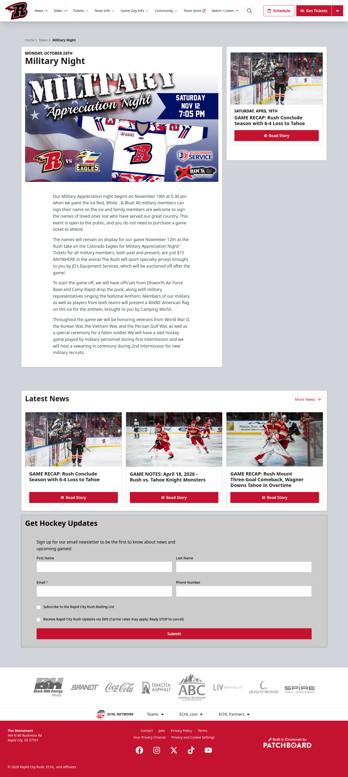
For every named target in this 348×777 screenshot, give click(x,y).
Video (60, 10)
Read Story (276, 135)
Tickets (80, 10)
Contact (147, 730)
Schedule (278, 10)
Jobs (162, 730)
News (41, 10)
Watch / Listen (225, 10)
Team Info (104, 10)
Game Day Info (135, 10)
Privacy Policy (181, 730)
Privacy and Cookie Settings (193, 737)
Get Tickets (313, 10)
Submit (174, 635)
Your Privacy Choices (149, 737)
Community (166, 10)
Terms (202, 730)
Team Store (195, 10)
